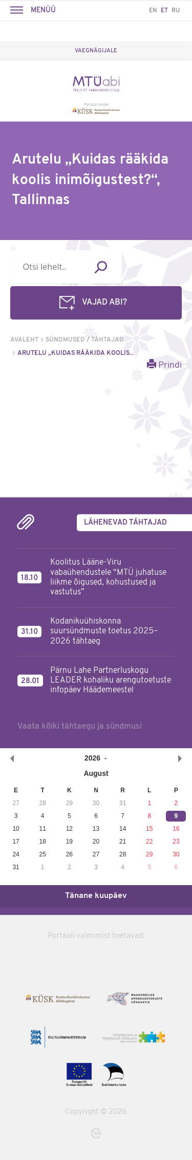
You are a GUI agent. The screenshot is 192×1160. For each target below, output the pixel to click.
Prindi (164, 364)
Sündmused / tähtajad (85, 340)
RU (176, 11)
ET (164, 11)
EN (153, 11)
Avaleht (24, 340)
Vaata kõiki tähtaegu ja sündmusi (79, 727)
